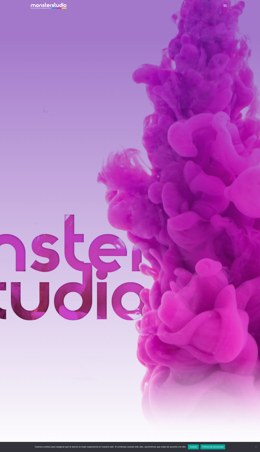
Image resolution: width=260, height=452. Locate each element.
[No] (256, 447)
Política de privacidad (213, 447)
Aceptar (193, 447)
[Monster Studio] (49, 5)
